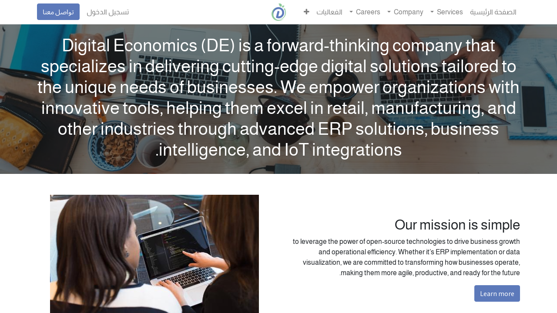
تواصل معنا (58, 11)
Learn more (497, 293)
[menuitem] (493, 12)
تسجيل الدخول (108, 12)
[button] (306, 12)
